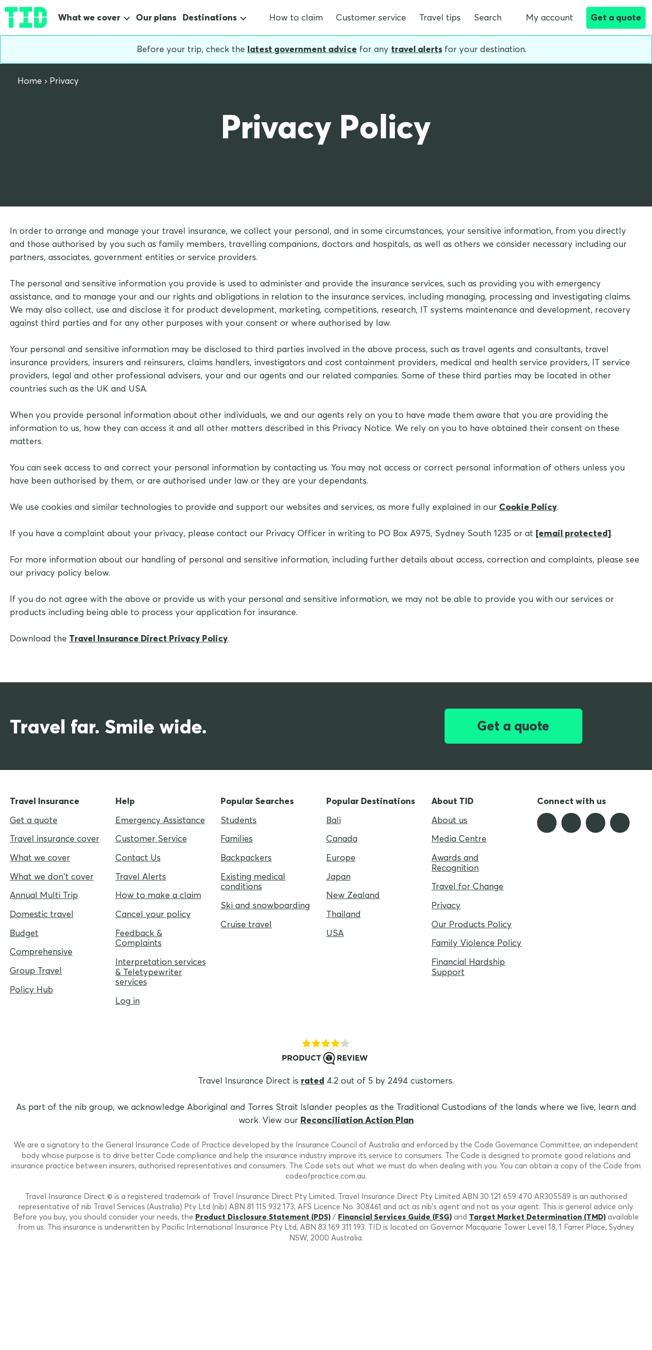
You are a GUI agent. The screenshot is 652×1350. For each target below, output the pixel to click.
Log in (127, 1000)
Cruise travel (246, 924)
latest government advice (302, 49)
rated (312, 1080)
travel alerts (416, 49)
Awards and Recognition (455, 862)
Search (488, 17)
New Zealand (353, 894)
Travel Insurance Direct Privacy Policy (148, 638)
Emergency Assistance (160, 819)
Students (239, 819)
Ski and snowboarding (265, 905)
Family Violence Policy (476, 942)
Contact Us (138, 857)
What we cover (89, 17)
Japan (338, 876)
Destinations (210, 17)
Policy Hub (31, 989)
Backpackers (246, 857)
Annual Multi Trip (44, 894)
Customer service (371, 17)
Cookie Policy (528, 506)
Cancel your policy (153, 913)
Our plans (156, 17)
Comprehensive (41, 951)
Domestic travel (42, 913)
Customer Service (151, 838)
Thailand (343, 913)
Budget (24, 932)
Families (237, 838)
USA (335, 932)
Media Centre (458, 838)
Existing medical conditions (253, 881)
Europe (340, 857)
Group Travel (36, 970)
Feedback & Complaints (138, 938)
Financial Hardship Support (468, 966)
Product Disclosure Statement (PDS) (263, 1216)
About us (449, 819)
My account (544, 17)
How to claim (296, 17)
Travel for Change (467, 886)
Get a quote (616, 17)
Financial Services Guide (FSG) (395, 1216)
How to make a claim (158, 894)
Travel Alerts (140, 876)
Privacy (446, 905)
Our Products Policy (471, 924)
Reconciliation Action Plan (357, 1119)
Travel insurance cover (54, 838)
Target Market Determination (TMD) (537, 1216)
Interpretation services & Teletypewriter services (160, 971)
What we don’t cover (51, 876)
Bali (333, 819)
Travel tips (440, 17)
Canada (341, 838)
